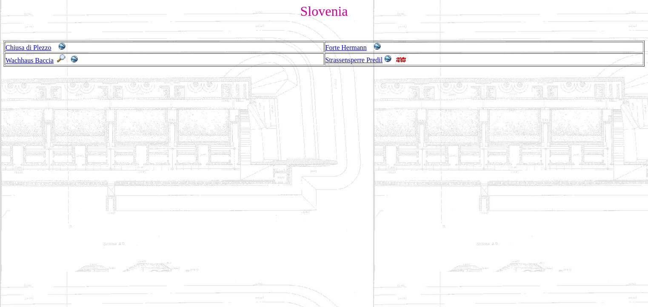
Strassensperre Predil (354, 60)
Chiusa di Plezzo (28, 47)
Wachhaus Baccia (30, 60)
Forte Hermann (346, 47)
